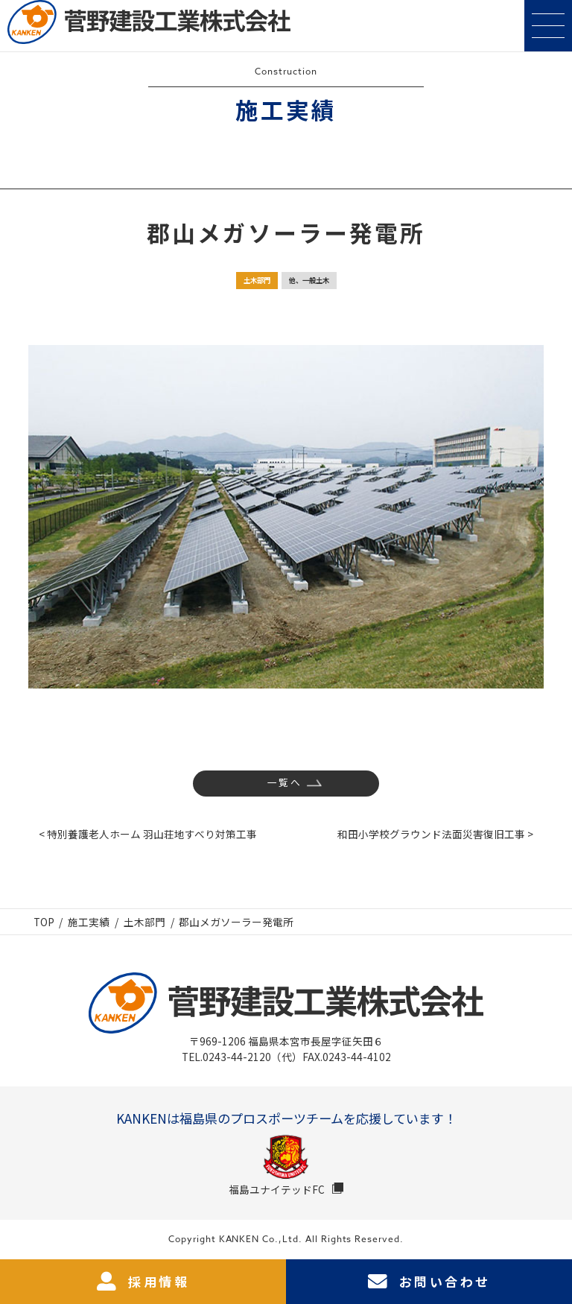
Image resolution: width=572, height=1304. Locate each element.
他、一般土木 (309, 280)
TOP (44, 921)
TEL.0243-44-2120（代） (242, 1056)
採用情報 (143, 1281)
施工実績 (88, 921)
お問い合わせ (429, 1281)
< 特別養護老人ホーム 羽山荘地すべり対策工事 (148, 833)
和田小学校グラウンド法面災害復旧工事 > (435, 833)
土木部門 (257, 280)
